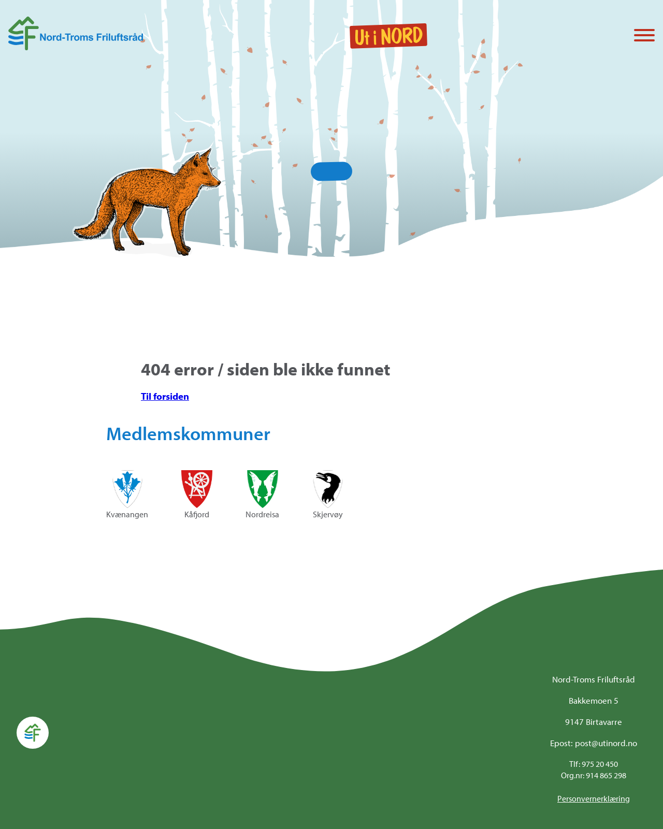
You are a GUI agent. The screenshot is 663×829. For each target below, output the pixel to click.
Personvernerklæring (593, 798)
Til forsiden (165, 396)
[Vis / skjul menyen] (644, 36)
